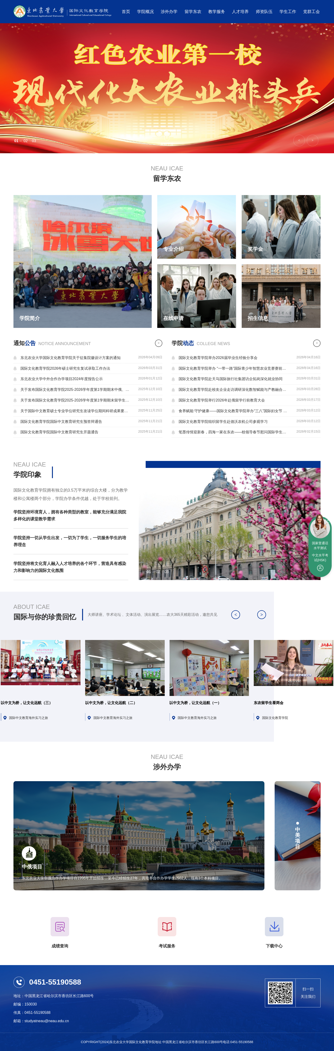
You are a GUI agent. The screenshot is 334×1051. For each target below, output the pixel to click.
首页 (126, 11)
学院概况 (145, 11)
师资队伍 (264, 11)
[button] (312, 140)
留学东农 (193, 11)
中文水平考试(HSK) (320, 547)
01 (16, 141)
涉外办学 (169, 11)
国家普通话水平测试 (320, 535)
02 (26, 141)
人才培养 (240, 11)
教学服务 (216, 11)
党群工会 (311, 11)
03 (34, 141)
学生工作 (287, 11)
